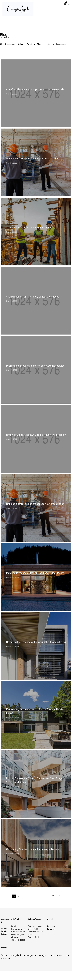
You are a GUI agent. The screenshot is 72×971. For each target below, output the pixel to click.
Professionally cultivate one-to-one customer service (35, 366)
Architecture (10, 44)
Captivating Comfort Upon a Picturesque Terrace (32, 849)
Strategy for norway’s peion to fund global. (29, 227)
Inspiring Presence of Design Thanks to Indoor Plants (35, 573)
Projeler (4, 931)
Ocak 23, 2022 (11, 508)
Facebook (51, 926)
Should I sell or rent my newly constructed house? (33, 297)
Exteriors (31, 44)
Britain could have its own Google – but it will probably (36, 435)
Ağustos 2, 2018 (12, 577)
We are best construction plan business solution (32, 158)
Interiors (50, 44)
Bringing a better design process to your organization (35, 504)
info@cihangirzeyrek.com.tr (18, 936)
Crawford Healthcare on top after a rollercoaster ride (35, 89)
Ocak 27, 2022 (11, 94)
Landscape (61, 44)
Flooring (40, 44)
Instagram (51, 929)
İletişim (4, 934)
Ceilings (21, 44)
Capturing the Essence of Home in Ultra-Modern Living (36, 642)
